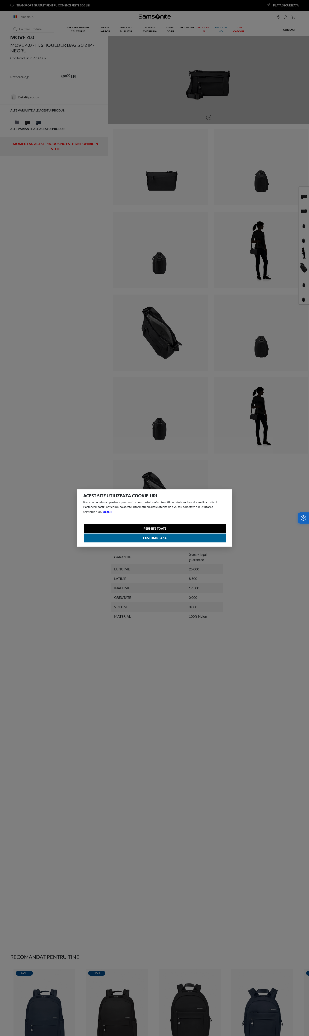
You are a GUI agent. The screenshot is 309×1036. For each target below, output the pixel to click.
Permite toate (155, 528)
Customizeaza (155, 539)
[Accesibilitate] (303, 518)
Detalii (108, 511)
